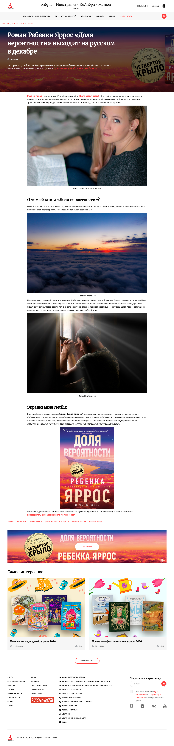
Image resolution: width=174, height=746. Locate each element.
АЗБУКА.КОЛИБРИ (69, 706)
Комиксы (100, 16)
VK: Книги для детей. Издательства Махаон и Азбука (87, 685)
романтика (22, 522)
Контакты (35, 681)
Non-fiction (86, 16)
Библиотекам (13, 698)
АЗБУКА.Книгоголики (71, 698)
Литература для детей (65, 16)
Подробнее (87, 547)
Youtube (66, 714)
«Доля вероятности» (89, 96)
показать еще (87, 661)
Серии (112, 16)
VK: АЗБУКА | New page (72, 694)
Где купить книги (39, 685)
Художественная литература (36, 16)
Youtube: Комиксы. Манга (74, 718)
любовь (11, 522)
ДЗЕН (64, 722)
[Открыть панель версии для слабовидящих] (164, 6)
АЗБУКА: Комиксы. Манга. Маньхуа (78, 702)
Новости (11, 685)
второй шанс (36, 522)
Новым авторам (14, 694)
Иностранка (66, 5)
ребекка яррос (95, 522)
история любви (79, 522)
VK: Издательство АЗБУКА (73, 677)
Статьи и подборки (16, 681)
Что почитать (125, 16)
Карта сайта (36, 694)
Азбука (46, 5)
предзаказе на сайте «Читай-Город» (75, 68)
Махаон (104, 5)
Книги (76, 8)
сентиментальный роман (57, 522)
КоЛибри (87, 5)
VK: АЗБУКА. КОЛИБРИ (71, 689)
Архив (10, 706)
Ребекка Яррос (34, 96)
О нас (33, 677)
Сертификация (37, 689)
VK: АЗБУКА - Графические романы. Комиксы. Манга (86, 681)
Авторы (10, 689)
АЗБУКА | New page (70, 710)
